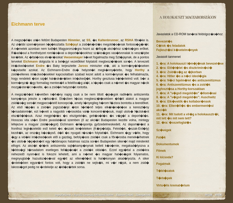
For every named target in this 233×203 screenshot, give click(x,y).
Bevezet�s (164, 41)
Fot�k (161, 137)
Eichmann (30, 61)
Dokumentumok (167, 144)
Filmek (161, 151)
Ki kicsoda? (164, 157)
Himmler (74, 40)
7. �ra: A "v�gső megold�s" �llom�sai (186, 93)
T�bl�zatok (165, 171)
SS (88, 40)
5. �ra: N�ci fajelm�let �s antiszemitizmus (188, 80)
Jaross (83, 66)
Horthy (140, 70)
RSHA (129, 40)
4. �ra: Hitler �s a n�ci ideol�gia (181, 76)
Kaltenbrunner (108, 40)
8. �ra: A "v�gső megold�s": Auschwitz (186, 97)
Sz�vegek (163, 130)
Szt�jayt (71, 44)
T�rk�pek (164, 178)
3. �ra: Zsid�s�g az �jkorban (179, 72)
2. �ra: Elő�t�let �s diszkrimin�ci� (184, 68)
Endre (40, 66)
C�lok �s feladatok (170, 45)
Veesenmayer (73, 57)
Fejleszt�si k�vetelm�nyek (177, 50)
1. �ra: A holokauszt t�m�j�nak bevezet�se (190, 63)
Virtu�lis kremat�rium (173, 185)
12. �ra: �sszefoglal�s (173, 122)
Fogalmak (163, 164)
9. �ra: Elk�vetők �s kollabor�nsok (183, 101)
